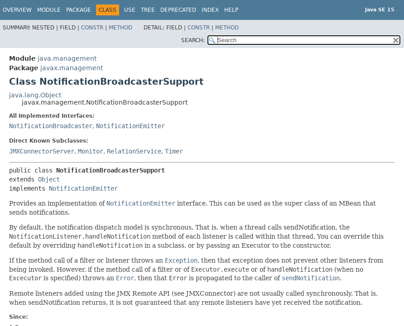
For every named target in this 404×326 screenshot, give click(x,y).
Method (120, 27)
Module (49, 10)
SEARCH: (193, 40)
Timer (174, 151)
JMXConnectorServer (41, 151)
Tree (148, 10)
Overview (17, 10)
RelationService (134, 151)
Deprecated (178, 10)
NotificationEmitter (130, 125)
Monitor (90, 151)
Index (210, 10)
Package (78, 10)
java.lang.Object (35, 95)
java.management (67, 58)
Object (49, 179)
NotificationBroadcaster (50, 125)
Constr (92, 27)
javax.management (71, 68)
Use (129, 10)
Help (231, 10)
